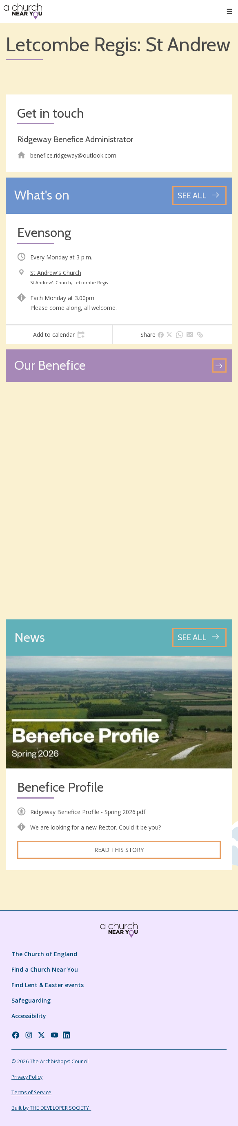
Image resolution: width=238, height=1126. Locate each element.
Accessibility (28, 1016)
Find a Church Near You (44, 969)
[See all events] (199, 195)
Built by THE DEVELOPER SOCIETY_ (51, 1107)
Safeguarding (31, 1000)
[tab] (59, 334)
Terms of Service (31, 1092)
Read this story (119, 850)
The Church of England (44, 954)
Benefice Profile (60, 787)
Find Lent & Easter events (47, 985)
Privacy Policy (26, 1076)
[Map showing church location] (119, 501)
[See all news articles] (199, 637)
